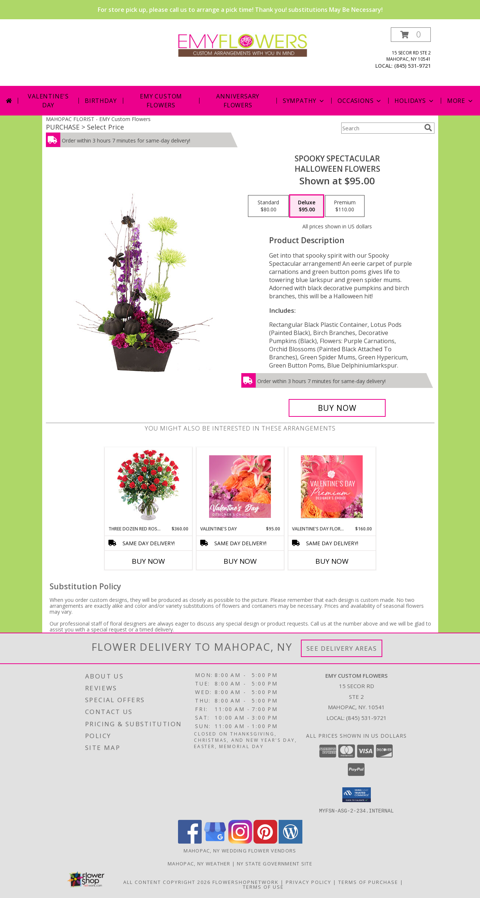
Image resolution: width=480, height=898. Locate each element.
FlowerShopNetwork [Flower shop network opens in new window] (245, 881)
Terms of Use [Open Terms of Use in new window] (263, 886)
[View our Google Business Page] (215, 841)
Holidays (414, 101)
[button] (411, 34)
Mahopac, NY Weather (199, 863)
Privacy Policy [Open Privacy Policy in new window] (308, 881)
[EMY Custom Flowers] (243, 44)
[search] (428, 128)
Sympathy (304, 101)
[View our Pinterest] (265, 841)
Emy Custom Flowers (161, 100)
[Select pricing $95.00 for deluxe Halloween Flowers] (306, 206)
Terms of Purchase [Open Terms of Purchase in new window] (368, 881)
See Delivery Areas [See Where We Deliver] (341, 648)
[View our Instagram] (240, 841)
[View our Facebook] (190, 841)
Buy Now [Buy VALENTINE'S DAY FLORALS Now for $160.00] (332, 561)
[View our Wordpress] (290, 841)
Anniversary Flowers (237, 100)
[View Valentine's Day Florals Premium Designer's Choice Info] (332, 486)
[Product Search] (381, 128)
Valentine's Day (48, 100)
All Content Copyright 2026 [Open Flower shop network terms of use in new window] (167, 881)
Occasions (360, 101)
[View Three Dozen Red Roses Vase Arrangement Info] (148, 486)
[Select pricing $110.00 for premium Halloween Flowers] (344, 206)
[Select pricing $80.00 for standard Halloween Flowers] (268, 206)
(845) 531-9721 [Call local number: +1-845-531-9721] (412, 65)
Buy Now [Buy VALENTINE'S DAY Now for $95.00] (240, 561)
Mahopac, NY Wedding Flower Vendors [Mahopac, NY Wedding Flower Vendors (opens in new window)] (240, 850)
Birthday (101, 101)
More (460, 101)
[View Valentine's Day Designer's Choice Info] (240, 486)
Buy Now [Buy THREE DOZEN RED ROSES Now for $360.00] (148, 561)
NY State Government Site (274, 863)
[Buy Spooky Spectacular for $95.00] (337, 408)
